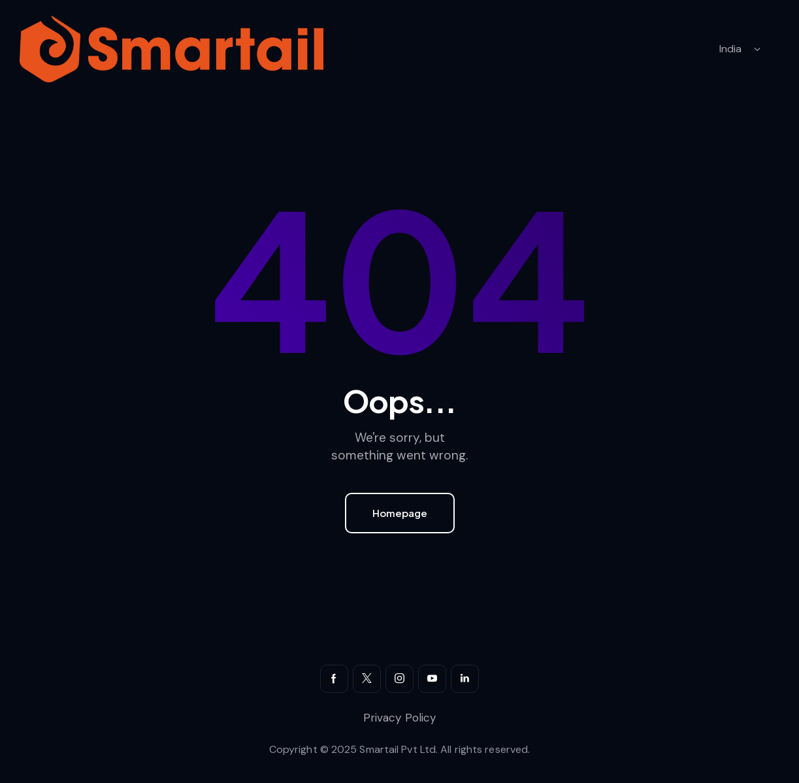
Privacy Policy (399, 717)
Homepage (399, 513)
